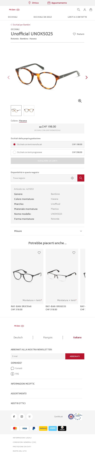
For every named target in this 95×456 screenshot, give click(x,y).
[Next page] (86, 78)
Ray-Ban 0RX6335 (56, 306)
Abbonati (75, 356)
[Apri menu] (3, 10)
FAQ (15, 374)
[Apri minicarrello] (91, 10)
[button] (85, 10)
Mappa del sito (20, 451)
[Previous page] (9, 78)
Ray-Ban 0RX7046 (21, 306)
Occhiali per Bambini (21, 24)
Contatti (16, 368)
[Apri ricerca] (79, 10)
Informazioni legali (22, 438)
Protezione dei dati (22, 447)
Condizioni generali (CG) (24, 442)
